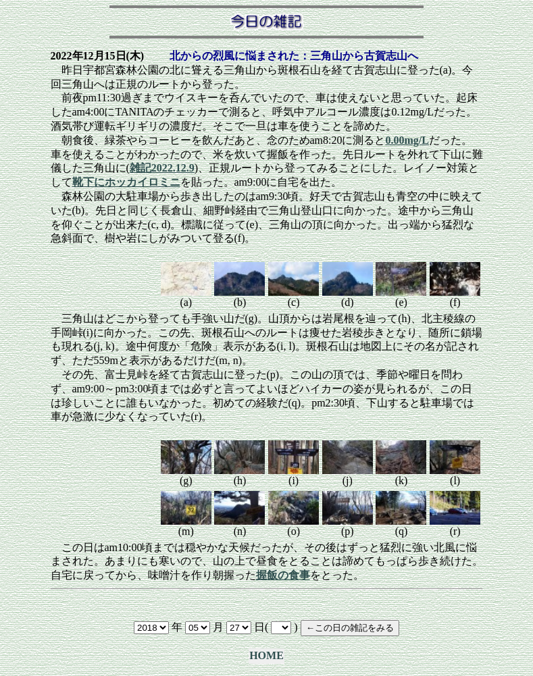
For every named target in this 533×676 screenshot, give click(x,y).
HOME (266, 655)
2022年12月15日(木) (98, 55)
